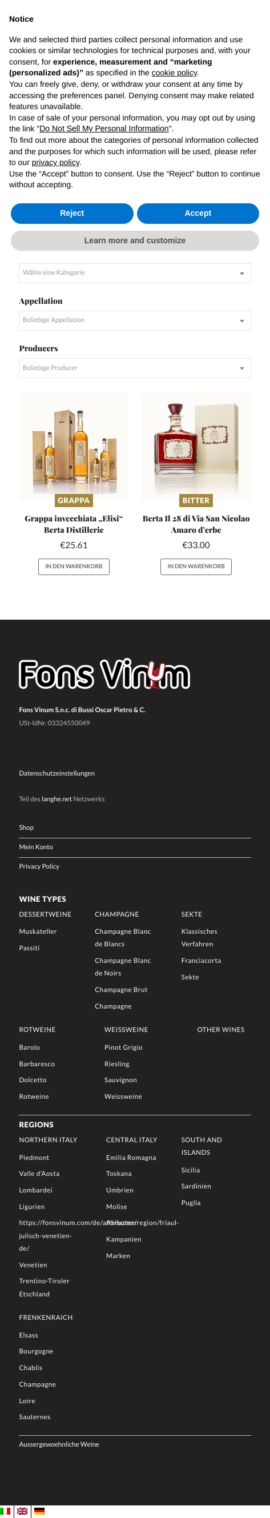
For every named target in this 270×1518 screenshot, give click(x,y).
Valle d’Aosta (39, 1174)
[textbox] (135, 273)
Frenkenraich (45, 1318)
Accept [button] (197, 213)
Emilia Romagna (131, 1158)
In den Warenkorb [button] (73, 566)
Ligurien (32, 1207)
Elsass (28, 1335)
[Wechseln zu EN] (22, 1511)
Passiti (29, 948)
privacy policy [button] (55, 162)
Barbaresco (37, 1064)
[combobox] (135, 273)
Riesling (117, 1064)
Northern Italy (48, 1140)
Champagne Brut (121, 990)
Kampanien (124, 1239)
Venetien (33, 1265)
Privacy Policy (39, 867)
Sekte (192, 914)
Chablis (30, 1368)
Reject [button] (72, 213)
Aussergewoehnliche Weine (59, 1445)
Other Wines (220, 1030)
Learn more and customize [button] (135, 240)
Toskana (119, 1174)
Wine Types (42, 898)
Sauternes (35, 1417)
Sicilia (191, 1170)
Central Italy (132, 1140)
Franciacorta (201, 961)
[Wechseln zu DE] (39, 1511)
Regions (36, 1124)
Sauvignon (120, 1081)
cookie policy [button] (174, 72)
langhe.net (57, 799)
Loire (27, 1401)
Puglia (191, 1203)
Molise (116, 1207)
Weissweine (126, 1030)
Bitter (196, 500)
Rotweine (37, 1030)
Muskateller (38, 931)
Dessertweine (45, 914)
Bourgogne (36, 1352)
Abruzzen (121, 1223)
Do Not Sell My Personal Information (103, 128)
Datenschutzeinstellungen (57, 774)
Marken (118, 1256)
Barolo (29, 1047)
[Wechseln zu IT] (5, 1511)
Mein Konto (36, 847)
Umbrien (120, 1190)
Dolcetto (33, 1081)
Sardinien (197, 1187)
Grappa (74, 500)
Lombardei (36, 1190)
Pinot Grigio (123, 1047)
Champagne (117, 914)
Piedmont (34, 1158)
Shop (26, 828)
